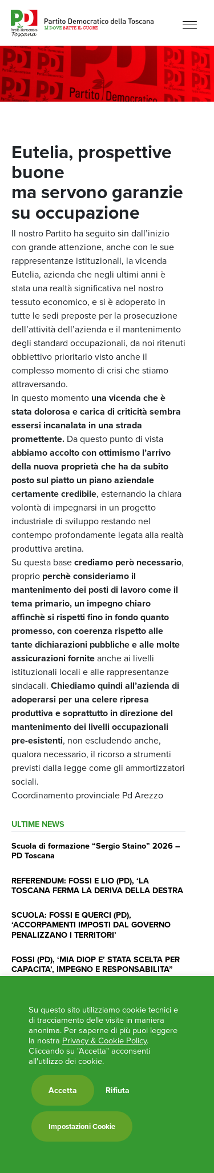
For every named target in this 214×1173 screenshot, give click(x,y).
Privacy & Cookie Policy (104, 1040)
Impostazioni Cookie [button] (82, 1126)
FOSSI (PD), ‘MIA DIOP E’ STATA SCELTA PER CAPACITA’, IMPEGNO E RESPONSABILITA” (95, 964)
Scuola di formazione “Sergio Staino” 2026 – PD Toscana (95, 850)
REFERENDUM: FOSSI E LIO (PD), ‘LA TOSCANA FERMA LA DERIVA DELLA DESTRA (97, 885)
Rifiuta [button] (118, 1090)
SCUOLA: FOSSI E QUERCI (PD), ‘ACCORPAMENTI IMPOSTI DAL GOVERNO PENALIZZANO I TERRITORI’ (91, 925)
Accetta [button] (63, 1090)
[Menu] (189, 24)
